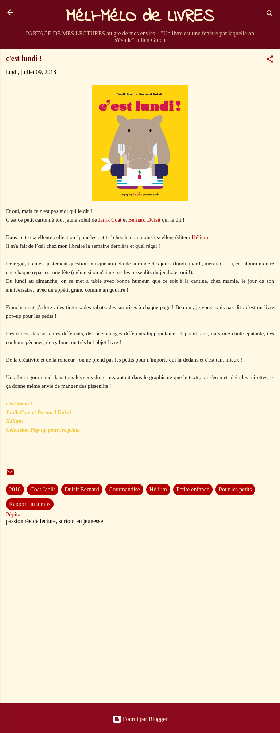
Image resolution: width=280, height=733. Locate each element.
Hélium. (201, 237)
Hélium (158, 489)
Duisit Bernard (82, 489)
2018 (15, 489)
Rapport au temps (29, 504)
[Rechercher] (269, 15)
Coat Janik (42, 489)
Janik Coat (110, 220)
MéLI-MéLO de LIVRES (140, 17)
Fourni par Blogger (140, 719)
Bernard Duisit (144, 220)
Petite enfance (192, 489)
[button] (269, 60)
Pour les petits (235, 489)
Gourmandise (124, 489)
